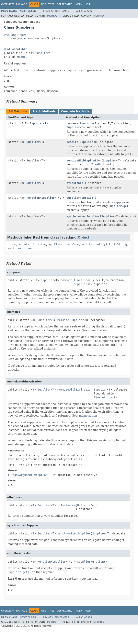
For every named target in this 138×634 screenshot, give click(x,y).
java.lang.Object (15, 34)
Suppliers (42, 53)
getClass (55, 244)
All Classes (84, 11)
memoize (72, 142)
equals (24, 244)
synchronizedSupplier (83, 216)
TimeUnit (98, 164)
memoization (98, 330)
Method (52, 15)
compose (72, 123)
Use (43, 4)
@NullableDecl (86, 505)
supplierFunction (80, 197)
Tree (51, 4)
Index (78, 4)
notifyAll (103, 244)
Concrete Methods (75, 111)
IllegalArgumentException (27, 474)
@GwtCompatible (15, 49)
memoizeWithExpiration (84, 160)
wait (11, 248)
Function (86, 123)
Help (88, 4)
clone (12, 244)
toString (120, 244)
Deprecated (65, 4)
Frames (48, 11)
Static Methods (44, 111)
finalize (39, 244)
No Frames (62, 11)
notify (87, 244)
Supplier (36, 123)
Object (22, 56)
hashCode (72, 244)
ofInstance (75, 183)
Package (21, 4)
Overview (7, 4)
